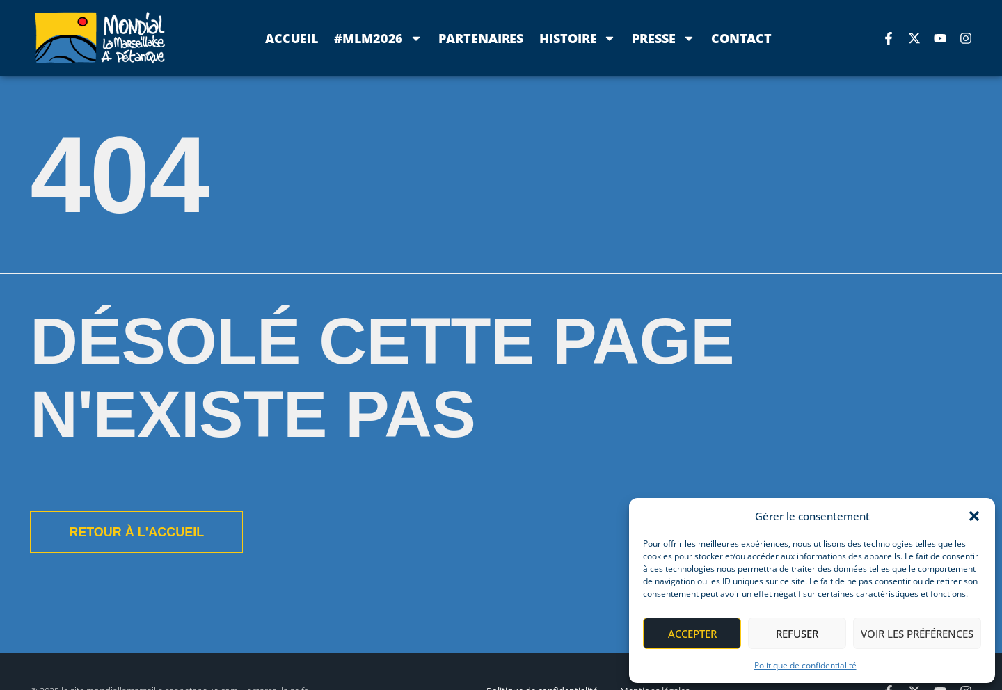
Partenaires (480, 38)
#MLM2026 (378, 38)
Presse (663, 38)
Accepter (692, 634)
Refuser (797, 634)
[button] (974, 516)
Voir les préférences (917, 634)
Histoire (577, 38)
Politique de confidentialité (805, 665)
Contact (741, 38)
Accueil (291, 38)
